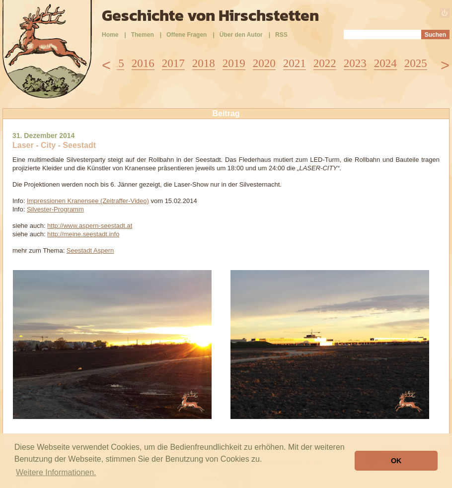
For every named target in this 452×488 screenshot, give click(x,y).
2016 (143, 63)
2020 (264, 63)
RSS (281, 34)
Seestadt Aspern (90, 250)
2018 (203, 63)
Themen (142, 34)
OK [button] (396, 461)
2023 (355, 63)
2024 (385, 63)
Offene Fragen (186, 34)
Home (110, 34)
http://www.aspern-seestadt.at (89, 225)
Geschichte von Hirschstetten (210, 15)
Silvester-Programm (55, 209)
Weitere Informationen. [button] (56, 472)
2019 (234, 63)
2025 (415, 63)
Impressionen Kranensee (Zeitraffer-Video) (88, 201)
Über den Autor (241, 34)
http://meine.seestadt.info (83, 234)
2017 (173, 63)
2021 (294, 63)
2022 (324, 63)
